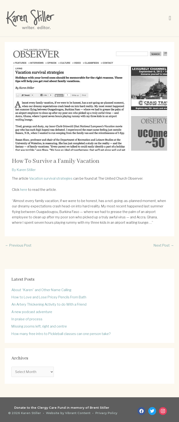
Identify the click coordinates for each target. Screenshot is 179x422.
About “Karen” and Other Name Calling (41, 290)
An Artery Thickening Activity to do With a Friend (48, 304)
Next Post (164, 245)
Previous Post (18, 245)
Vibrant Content (77, 413)
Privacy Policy (106, 413)
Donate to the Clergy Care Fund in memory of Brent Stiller (61, 407)
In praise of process (26, 319)
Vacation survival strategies (50, 178)
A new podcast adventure (31, 312)
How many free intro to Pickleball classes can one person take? (61, 334)
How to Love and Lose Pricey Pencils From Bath (48, 297)
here (23, 190)
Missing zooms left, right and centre (39, 326)
